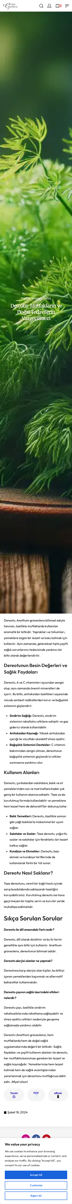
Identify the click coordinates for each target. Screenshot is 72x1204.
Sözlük (47, 298)
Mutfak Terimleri (31, 298)
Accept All (36, 1175)
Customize (36, 1185)
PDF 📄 (36, 1094)
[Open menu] (67, 5)
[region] (36, 1171)
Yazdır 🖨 (14, 1094)
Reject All (36, 1195)
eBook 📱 (58, 1094)
